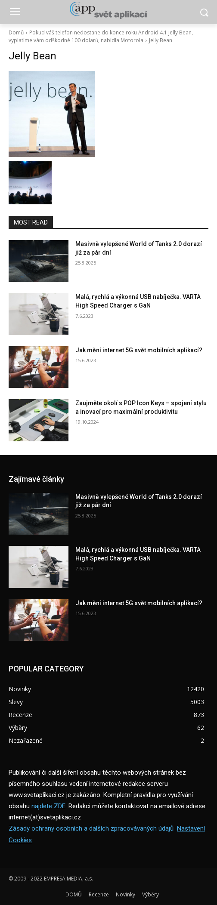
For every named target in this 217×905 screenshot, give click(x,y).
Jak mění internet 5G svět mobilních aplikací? (138, 350)
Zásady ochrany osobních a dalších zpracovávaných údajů (91, 828)
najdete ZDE (48, 806)
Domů (16, 32)
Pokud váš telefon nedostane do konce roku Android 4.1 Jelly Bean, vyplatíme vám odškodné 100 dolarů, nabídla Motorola (101, 36)
